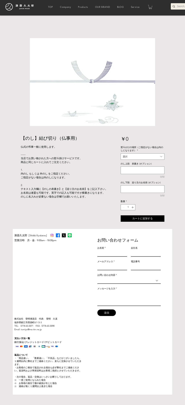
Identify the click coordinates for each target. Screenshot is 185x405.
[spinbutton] (128, 207)
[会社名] (145, 253)
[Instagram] (52, 235)
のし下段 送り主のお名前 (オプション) (141, 182)
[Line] (70, 235)
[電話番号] (145, 267)
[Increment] (133, 207)
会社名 (134, 248)
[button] (150, 7)
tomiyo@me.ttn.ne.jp (31, 329)
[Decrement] (123, 207)
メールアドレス (105, 261)
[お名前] (111, 253)
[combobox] (142, 156)
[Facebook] (58, 235)
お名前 (101, 248)
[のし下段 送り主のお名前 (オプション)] (142, 189)
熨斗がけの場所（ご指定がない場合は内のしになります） (142, 149)
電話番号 (135, 261)
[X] (64, 235)
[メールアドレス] (111, 267)
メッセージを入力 (107, 288)
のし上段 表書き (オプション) (136, 163)
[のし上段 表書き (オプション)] (142, 170)
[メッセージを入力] (129, 298)
